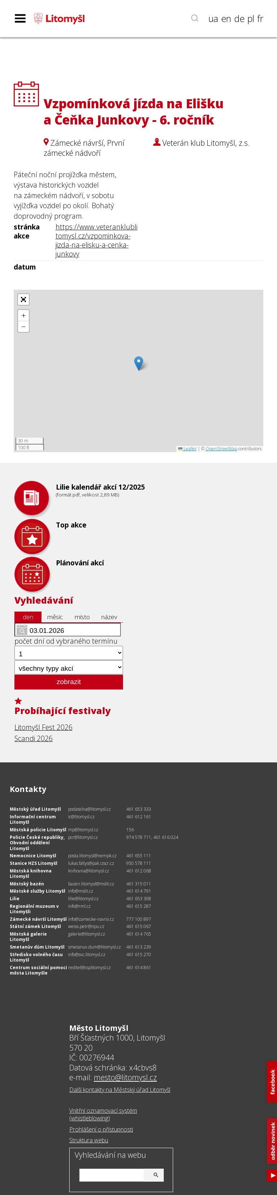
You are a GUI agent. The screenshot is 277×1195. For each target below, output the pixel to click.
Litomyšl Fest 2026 (43, 727)
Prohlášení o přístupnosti (101, 1129)
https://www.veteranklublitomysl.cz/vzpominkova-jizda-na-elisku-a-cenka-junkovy (96, 240)
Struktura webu (88, 1140)
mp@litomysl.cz (83, 830)
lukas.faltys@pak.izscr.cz (91, 863)
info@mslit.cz (80, 891)
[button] (138, 363)
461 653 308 (138, 899)
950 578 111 (138, 863)
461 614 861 (138, 967)
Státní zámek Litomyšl (35, 926)
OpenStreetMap (221, 449)
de (239, 18)
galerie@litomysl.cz (86, 934)
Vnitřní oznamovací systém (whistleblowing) (103, 1114)
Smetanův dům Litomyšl (37, 947)
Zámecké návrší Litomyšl (38, 919)
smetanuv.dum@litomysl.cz (94, 947)
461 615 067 (138, 926)
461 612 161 (138, 817)
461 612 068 (138, 871)
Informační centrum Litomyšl (33, 820)
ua (213, 18)
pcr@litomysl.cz (83, 837)
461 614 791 (138, 891)
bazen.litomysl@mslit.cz (91, 884)
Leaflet (187, 449)
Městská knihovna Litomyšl (31, 874)
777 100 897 (138, 919)
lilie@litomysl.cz (83, 899)
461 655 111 (138, 856)
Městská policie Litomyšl (38, 830)
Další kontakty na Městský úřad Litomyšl (119, 1090)
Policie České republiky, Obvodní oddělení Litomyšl (37, 843)
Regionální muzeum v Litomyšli (34, 909)
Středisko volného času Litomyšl (36, 957)
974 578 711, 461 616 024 (152, 837)
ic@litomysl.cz (81, 817)
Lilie (14, 899)
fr (260, 18)
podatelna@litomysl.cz (89, 809)
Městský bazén (27, 884)
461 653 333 (138, 809)
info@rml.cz (79, 906)
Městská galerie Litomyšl (28, 937)
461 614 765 (138, 934)
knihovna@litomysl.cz (88, 871)
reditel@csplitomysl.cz (89, 967)
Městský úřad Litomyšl (35, 809)
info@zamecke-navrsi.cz (91, 919)
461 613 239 (138, 947)
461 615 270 (138, 954)
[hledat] (120, 1174)
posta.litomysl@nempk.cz (92, 856)
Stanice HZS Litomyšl (33, 863)
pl (250, 18)
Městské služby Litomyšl (37, 891)
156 (130, 830)
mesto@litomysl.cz (125, 1077)
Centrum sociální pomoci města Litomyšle (38, 970)
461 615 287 (138, 906)
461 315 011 (138, 884)
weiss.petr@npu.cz (86, 926)
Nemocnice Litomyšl (33, 856)
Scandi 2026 (33, 738)
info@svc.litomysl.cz (86, 954)
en (226, 18)
